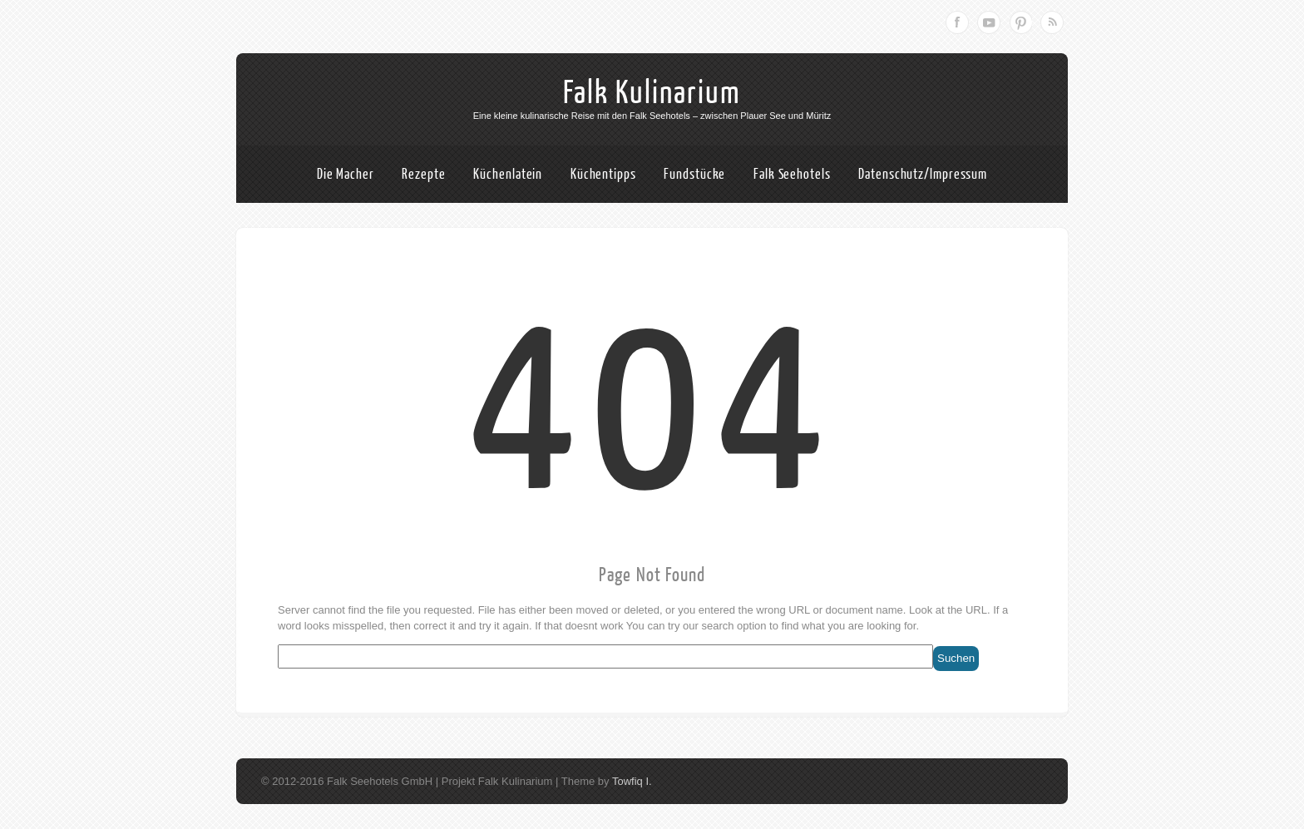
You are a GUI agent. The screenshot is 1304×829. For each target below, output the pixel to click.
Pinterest (1020, 22)
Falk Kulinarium (652, 93)
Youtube (988, 22)
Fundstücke (694, 174)
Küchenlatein (507, 174)
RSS (1052, 22)
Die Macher (345, 174)
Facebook (957, 22)
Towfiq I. (632, 781)
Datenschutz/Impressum (922, 174)
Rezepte (423, 174)
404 (652, 408)
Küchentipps (603, 174)
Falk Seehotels (792, 174)
